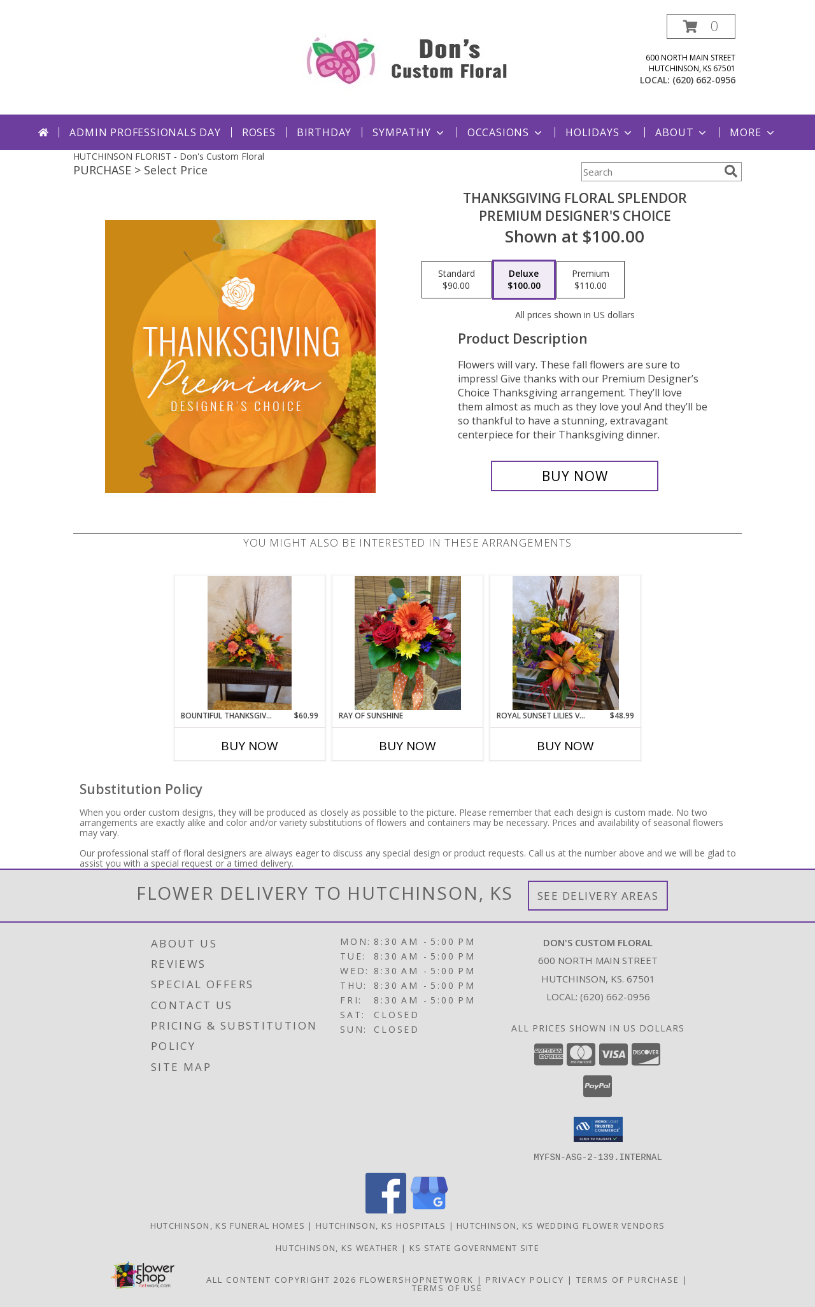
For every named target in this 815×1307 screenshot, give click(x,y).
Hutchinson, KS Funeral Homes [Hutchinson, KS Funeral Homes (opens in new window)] (227, 1225)
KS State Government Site (474, 1247)
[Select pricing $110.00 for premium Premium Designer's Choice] (590, 280)
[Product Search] (650, 172)
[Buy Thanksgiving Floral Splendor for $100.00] (574, 476)
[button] (701, 26)
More (753, 132)
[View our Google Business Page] (429, 1209)
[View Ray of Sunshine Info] (408, 643)
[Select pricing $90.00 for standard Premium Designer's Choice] (456, 280)
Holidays (599, 132)
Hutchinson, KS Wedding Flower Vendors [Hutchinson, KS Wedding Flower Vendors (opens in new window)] (561, 1225)
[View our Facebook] (385, 1209)
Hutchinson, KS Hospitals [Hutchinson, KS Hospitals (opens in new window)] (381, 1225)
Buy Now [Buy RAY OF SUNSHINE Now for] (407, 745)
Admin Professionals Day (144, 132)
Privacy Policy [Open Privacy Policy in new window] (525, 1279)
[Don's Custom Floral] (408, 58)
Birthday (324, 132)
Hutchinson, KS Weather (337, 1247)
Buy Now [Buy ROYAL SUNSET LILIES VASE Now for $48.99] (565, 745)
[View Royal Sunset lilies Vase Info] (566, 643)
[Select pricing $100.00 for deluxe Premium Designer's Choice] (524, 280)
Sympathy (409, 132)
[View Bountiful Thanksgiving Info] (250, 643)
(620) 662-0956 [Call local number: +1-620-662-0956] (703, 80)
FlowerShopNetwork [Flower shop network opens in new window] (417, 1279)
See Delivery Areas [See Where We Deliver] (598, 895)
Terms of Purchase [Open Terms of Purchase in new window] (627, 1279)
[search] (731, 171)
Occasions (505, 132)
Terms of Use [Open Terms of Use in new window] (447, 1287)
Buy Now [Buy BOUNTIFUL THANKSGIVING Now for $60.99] (249, 745)
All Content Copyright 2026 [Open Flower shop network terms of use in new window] (281, 1279)
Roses (259, 132)
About (682, 132)
